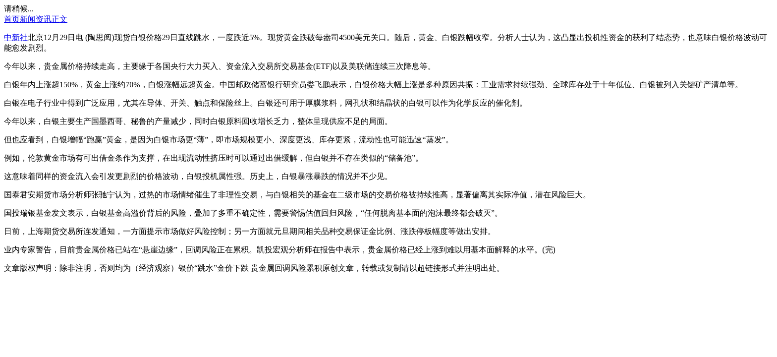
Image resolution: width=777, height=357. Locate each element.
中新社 (16, 37)
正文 (59, 19)
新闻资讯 (36, 19)
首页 (12, 19)
